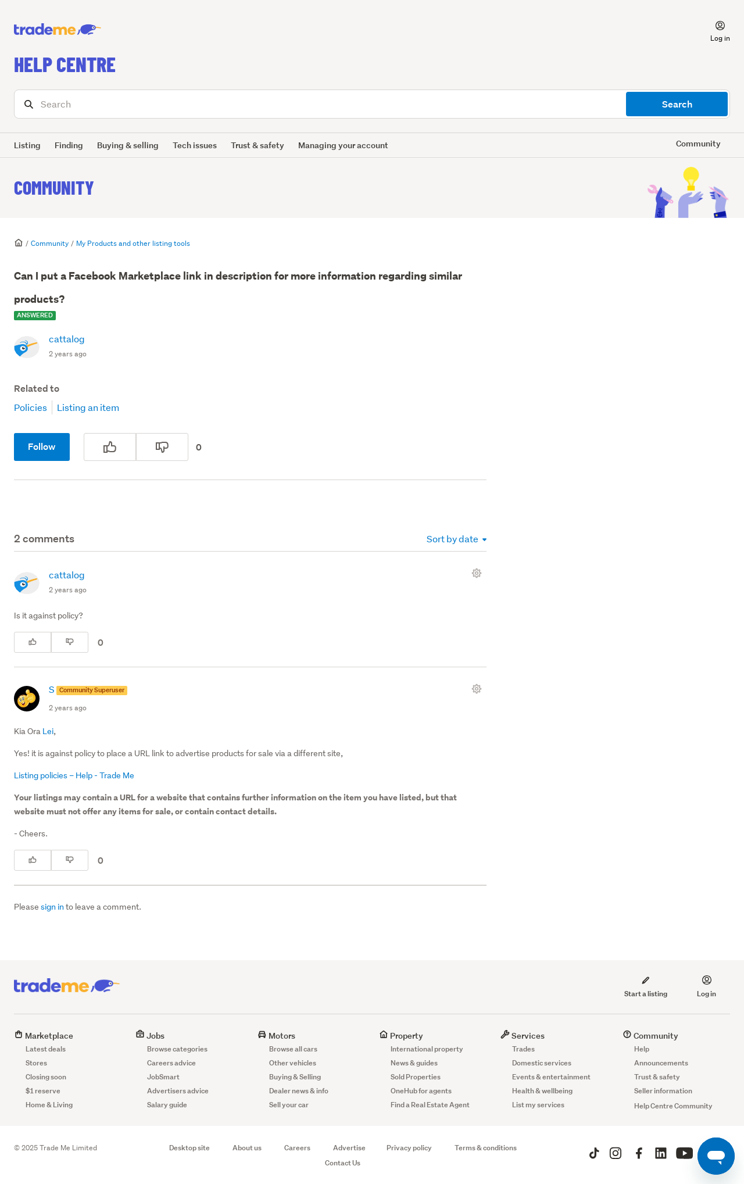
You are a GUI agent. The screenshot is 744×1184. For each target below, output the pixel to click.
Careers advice (171, 1063)
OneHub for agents (421, 1091)
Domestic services (541, 1063)
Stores (36, 1063)
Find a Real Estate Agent (430, 1105)
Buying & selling (128, 145)
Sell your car (289, 1105)
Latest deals (46, 1049)
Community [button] (698, 143)
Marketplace (43, 1035)
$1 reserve (43, 1091)
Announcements (661, 1063)
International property (427, 1049)
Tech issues (195, 145)
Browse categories (177, 1049)
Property (401, 1035)
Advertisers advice (178, 1091)
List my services (538, 1105)
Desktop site (189, 1148)
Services (522, 1035)
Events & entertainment (551, 1077)
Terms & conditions (486, 1148)
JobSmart (163, 1077)
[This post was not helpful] (162, 447)
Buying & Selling (295, 1077)
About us (247, 1148)
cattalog (67, 338)
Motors (276, 1035)
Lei (47, 731)
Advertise (349, 1148)
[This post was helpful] (110, 447)
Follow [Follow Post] (42, 447)
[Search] (372, 104)
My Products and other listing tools (133, 243)
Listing (27, 145)
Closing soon (46, 1077)
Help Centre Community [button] (673, 1106)
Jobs (149, 1035)
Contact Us (342, 1163)
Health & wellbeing (542, 1091)
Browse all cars (293, 1049)
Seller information (663, 1091)
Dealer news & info (298, 1091)
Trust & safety (257, 145)
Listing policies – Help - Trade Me (74, 775)
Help (641, 1049)
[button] (713, 29)
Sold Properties (416, 1077)
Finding (69, 145)
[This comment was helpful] (32, 642)
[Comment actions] (479, 573)
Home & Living (49, 1105)
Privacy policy (409, 1148)
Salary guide (167, 1105)
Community (54, 187)
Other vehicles (292, 1063)
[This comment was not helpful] (69, 642)
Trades (523, 1049)
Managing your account (343, 145)
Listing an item (88, 407)
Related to (36, 388)
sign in (52, 907)
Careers (297, 1148)
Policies (30, 407)
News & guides (414, 1063)
